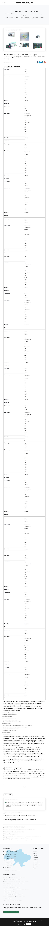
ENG (10, 794)
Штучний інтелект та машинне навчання (12, 900)
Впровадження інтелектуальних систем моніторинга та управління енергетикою (23, 835)
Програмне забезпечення (25, 17)
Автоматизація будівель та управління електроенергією (16, 890)
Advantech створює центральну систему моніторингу (17, 837)
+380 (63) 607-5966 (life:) (10, 858)
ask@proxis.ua (8, 867)
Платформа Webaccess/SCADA (27, 18)
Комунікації (35, 861)
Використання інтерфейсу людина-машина (13, 894)
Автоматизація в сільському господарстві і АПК (14, 896)
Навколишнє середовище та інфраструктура (13, 883)
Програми (35, 865)
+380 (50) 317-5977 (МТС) (10, 856)
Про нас (35, 855)
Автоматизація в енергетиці (9, 892)
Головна (6, 17)
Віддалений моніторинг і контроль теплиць (14, 831)
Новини (34, 867)
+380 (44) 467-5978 (9, 865)
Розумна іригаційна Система (11, 833)
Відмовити (21, 923)
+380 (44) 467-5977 (10, 861)
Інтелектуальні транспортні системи (11, 887)
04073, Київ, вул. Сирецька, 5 (11, 851)
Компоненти (36, 859)
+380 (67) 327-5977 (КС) (10, 854)
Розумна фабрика (7, 898)
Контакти (35, 853)
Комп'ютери (35, 857)
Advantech (10, 62)
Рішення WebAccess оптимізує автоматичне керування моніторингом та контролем (23, 839)
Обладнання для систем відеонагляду (12, 879)
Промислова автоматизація (9, 885)
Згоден (28, 923)
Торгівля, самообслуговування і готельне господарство (16, 881)
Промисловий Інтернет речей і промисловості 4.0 (14, 877)
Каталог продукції (14, 17)
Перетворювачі (36, 863)
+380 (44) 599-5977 (9, 863)
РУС (5, 794)
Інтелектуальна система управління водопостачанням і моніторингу (20, 829)
